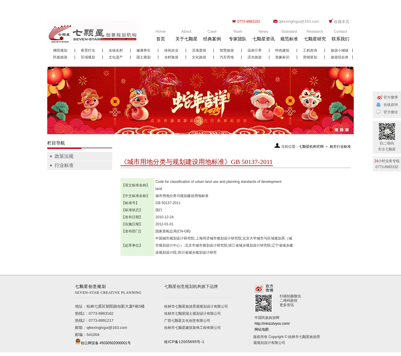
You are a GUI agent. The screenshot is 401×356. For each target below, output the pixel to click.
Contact (340, 36)
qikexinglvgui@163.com (298, 21)
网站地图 (262, 329)
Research (315, 36)
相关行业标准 (340, 147)
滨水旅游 (254, 57)
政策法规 (64, 156)
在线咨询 (391, 105)
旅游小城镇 (339, 50)
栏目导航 (56, 142)
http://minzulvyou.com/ (272, 323)
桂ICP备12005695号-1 (184, 342)
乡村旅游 (171, 57)
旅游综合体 (339, 57)
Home (161, 36)
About (186, 36)
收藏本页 (341, 21)
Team (238, 36)
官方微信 (391, 112)
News (263, 36)
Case (212, 36)
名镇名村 (116, 50)
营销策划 (310, 57)
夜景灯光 (88, 50)
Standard (289, 36)
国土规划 (143, 57)
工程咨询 (310, 50)
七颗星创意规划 (110, 290)
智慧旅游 (227, 50)
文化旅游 (199, 57)
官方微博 (391, 97)
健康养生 (143, 50)
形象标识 (282, 57)
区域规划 (88, 57)
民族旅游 (60, 57)
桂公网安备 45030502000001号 (106, 343)
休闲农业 (171, 50)
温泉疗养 (254, 50)
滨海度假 (199, 50)
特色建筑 (282, 50)
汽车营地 (227, 57)
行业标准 (64, 165)
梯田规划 (60, 50)
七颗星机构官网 (311, 147)
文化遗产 (116, 57)
